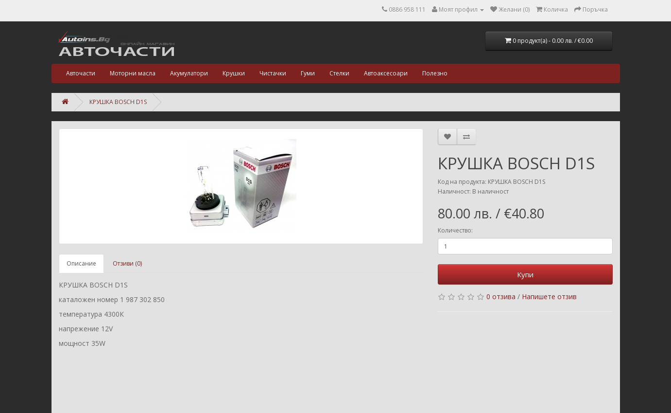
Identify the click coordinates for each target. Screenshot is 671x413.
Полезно (434, 73)
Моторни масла (132, 73)
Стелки (339, 73)
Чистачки (272, 73)
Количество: (455, 230)
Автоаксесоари (386, 73)
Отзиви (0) (127, 263)
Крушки (234, 73)
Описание (81, 263)
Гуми (308, 73)
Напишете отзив (549, 296)
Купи (525, 274)
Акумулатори (189, 73)
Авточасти (80, 73)
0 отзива (501, 296)
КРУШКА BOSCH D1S (118, 102)
